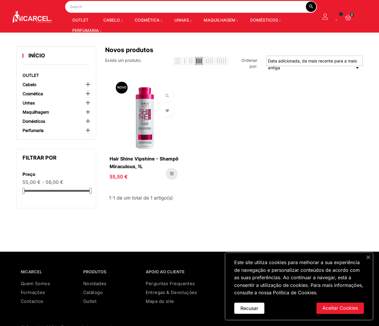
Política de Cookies (294, 293)
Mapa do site (160, 316)
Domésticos (34, 136)
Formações (33, 307)
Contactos (32, 316)
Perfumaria (33, 145)
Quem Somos (35, 298)
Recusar (249, 308)
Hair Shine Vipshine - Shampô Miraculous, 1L (144, 177)
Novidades (95, 298)
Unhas (29, 118)
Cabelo (29, 99)
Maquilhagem (36, 127)
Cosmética (33, 108)
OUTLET (31, 90)
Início (36, 71)
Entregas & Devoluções (171, 307)
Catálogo (93, 307)
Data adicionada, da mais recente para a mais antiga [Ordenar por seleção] (314, 77)
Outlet (90, 316)
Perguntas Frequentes (170, 298)
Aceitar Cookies (340, 308)
